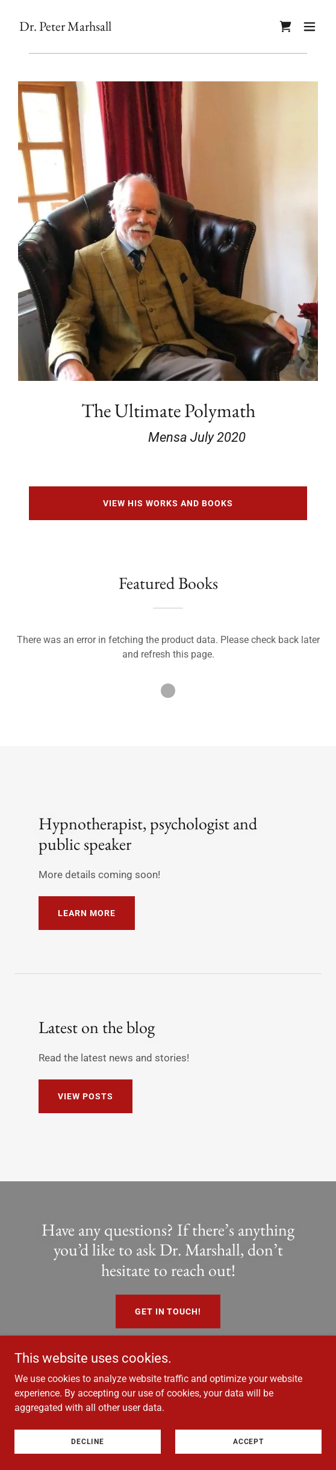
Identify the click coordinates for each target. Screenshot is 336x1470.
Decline (87, 1441)
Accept (248, 1441)
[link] (65, 27)
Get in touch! (168, 1311)
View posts (85, 1096)
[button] (309, 26)
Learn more (87, 913)
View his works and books (168, 503)
